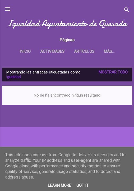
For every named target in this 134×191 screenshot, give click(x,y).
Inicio (25, 51)
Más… (109, 51)
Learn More (59, 185)
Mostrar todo (113, 72)
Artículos (84, 51)
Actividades (52, 51)
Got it (82, 185)
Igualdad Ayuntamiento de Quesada (67, 23)
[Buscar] (126, 11)
